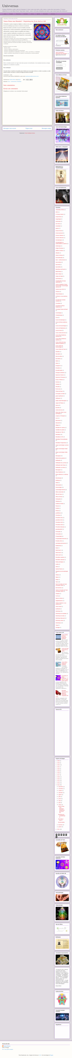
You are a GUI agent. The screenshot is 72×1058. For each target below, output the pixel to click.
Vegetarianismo (59, 600)
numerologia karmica (60, 489)
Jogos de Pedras (59, 403)
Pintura (57, 510)
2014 (58, 780)
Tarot (57, 581)
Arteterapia (58, 246)
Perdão (57, 508)
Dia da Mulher (61, 822)
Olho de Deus (59, 494)
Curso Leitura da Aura (61, 332)
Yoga (57, 625)
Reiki (57, 548)
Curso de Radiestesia (61, 328)
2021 (58, 766)
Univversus (10, 6)
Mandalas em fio (59, 436)
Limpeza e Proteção (60, 415)
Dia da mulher (59, 356)
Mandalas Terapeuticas (61, 442)
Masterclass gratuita (60, 458)
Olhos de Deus (59, 496)
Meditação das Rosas (61, 465)
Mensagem (58, 469)
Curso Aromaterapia (60, 319)
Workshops (58, 622)
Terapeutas (18, 13)
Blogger (51, 1055)
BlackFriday (58, 271)
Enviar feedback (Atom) (30, 133)
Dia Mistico (58, 358)
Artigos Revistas (59, 248)
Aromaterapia (59, 240)
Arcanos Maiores (59, 235)
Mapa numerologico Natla (61, 452)
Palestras (58, 501)
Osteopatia (58, 499)
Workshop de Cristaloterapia (61, 816)
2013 (58, 782)
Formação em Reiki (60, 393)
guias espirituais (59, 396)
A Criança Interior (60, 214)
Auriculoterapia (59, 257)
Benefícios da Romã (60, 269)
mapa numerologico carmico (62, 445)
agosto (60, 794)
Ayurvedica (58, 266)
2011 (58, 829)
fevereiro (60, 824)
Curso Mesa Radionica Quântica (64, 663)
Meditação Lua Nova (60, 467)
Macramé (58, 422)
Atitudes (57, 252)
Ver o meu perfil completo (7, 1049)
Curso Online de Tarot (61, 349)
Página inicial (29, 128)
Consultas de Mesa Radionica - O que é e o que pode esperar (65, 678)
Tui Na (57, 596)
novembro (60, 788)
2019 (58, 770)
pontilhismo (58, 513)
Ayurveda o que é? (60, 819)
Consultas (26, 13)
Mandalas (19, 81)
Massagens (58, 455)
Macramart (58, 420)
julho (59, 796)
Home (5, 13)
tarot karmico (59, 587)
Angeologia (58, 219)
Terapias (11, 13)
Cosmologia (58, 312)
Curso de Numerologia (61, 325)
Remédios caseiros (60, 557)
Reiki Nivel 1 (58, 550)
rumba (57, 564)
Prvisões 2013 (59, 541)
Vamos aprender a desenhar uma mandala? (61, 53)
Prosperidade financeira (61, 538)
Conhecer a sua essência (61, 296)
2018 (58, 772)
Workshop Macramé (60, 618)
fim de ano (58, 389)
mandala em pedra (60, 429)
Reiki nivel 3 (58, 555)
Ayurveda (58, 264)
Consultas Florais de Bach (62, 309)
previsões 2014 (59, 520)
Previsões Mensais (60, 526)
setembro (60, 792)
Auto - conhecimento (12, 81)
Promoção (58, 531)
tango (57, 579)
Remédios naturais (60, 559)
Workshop (58, 611)
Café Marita (58, 278)
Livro (57, 418)
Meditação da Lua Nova (61, 462)
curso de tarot (59, 330)
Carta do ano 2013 (60, 289)
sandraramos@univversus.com (32, 76)
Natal (57, 482)
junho (59, 798)
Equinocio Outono (60, 375)
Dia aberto (58, 354)
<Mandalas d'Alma (60, 209)
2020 (58, 768)
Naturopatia (58, 485)
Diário (57, 361)
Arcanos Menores (60, 237)
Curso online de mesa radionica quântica (61, 343)
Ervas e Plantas (59, 379)
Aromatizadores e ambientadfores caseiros (61, 243)
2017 (58, 774)
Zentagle (58, 627)
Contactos (53, 13)
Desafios (58, 351)
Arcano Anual (59, 230)
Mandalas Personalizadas (61, 439)
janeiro (60, 826)
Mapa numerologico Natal (61, 448)
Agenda (38, 13)
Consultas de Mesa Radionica (60, 306)
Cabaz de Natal (59, 276)
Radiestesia (58, 545)
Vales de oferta (59, 598)
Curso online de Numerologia (59, 346)
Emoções (58, 368)
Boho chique (58, 273)
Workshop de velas (60, 615)
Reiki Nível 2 (58, 552)
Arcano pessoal (59, 233)
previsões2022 (59, 529)
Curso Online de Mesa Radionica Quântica (65, 636)
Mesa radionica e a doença (62, 474)
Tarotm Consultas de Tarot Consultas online (62, 590)
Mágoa (57, 425)
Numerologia (58, 487)
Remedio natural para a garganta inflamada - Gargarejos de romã (62, 693)
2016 (58, 776)
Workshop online (59, 620)
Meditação (58, 460)
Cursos (32, 13)
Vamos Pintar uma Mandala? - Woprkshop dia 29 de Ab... (61, 809)
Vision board (58, 606)
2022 (57, 212)
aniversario (58, 221)
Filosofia (57, 386)
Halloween (58, 398)
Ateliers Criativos (59, 250)
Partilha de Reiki (59, 503)
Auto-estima (58, 262)
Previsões (58, 515)
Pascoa (57, 506)
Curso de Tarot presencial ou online (65, 650)
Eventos (57, 382)
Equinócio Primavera (60, 377)
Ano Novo (58, 223)
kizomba (57, 407)
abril (59, 802)
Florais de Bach (59, 391)
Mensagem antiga (46, 128)
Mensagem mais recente (9, 128)
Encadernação (59, 370)
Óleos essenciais (59, 492)
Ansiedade (58, 226)
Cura (57, 317)
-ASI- (40, 1055)
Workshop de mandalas (61, 613)
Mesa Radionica (59, 472)
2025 (58, 760)
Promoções (45, 13)
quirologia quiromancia (61, 543)
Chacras (57, 291)
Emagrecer (58, 365)
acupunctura (58, 216)
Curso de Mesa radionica (61, 322)
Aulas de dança (59, 255)
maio (59, 800)
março (60, 804)
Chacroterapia (59, 293)
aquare (57, 228)
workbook (58, 608)
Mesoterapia (58, 478)
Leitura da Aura (59, 410)
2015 (58, 778)
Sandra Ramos (59, 569)
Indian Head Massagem (61, 400)
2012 (58, 784)
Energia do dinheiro (60, 372)
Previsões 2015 (59, 522)
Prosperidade (59, 536)
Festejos (58, 384)
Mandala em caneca (60, 427)
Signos (57, 577)
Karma (57, 405)
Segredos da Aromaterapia (62, 571)
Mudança (58, 480)
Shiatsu (57, 574)
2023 (58, 762)
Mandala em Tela (59, 432)
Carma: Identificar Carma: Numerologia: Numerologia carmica (62, 286)
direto (57, 363)
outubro (60, 790)
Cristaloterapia (59, 315)
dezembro (60, 786)
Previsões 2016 (59, 524)
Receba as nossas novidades (61, 62)
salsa (57, 566)
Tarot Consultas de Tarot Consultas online (61, 585)
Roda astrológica (59, 561)
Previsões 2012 (59, 517)
